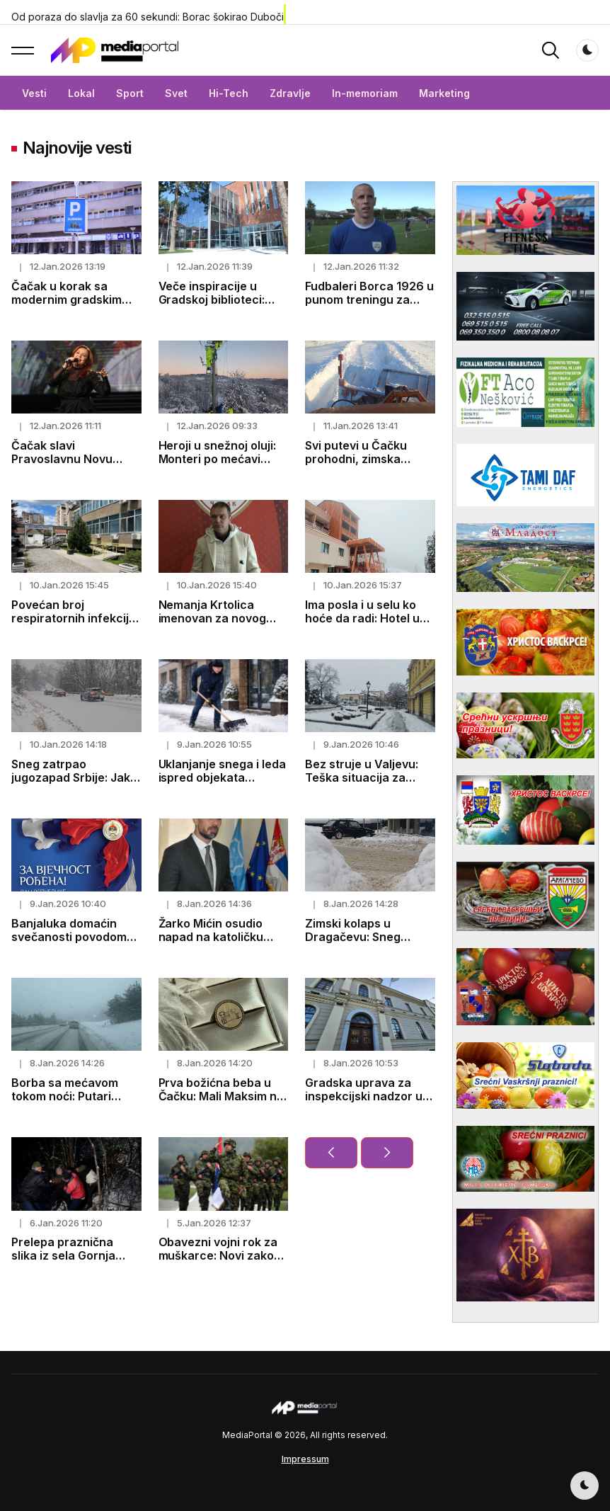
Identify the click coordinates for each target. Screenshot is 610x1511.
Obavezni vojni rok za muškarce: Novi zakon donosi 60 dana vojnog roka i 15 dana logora (222, 1262)
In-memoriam (365, 93)
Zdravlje (290, 93)
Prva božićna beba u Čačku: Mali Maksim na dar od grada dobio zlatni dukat (221, 1103)
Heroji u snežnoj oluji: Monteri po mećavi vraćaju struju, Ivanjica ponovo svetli (222, 466)
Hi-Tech (228, 93)
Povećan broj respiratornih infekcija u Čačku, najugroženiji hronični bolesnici (73, 625)
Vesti (34, 93)
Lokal (81, 93)
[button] (22, 50)
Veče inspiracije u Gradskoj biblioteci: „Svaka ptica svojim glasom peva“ (213, 306)
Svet (176, 93)
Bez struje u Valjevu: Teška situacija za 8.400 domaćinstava (362, 777)
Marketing (444, 93)
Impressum (305, 1459)
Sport (130, 93)
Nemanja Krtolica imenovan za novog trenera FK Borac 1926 (222, 618)
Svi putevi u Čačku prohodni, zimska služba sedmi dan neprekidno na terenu (365, 466)
